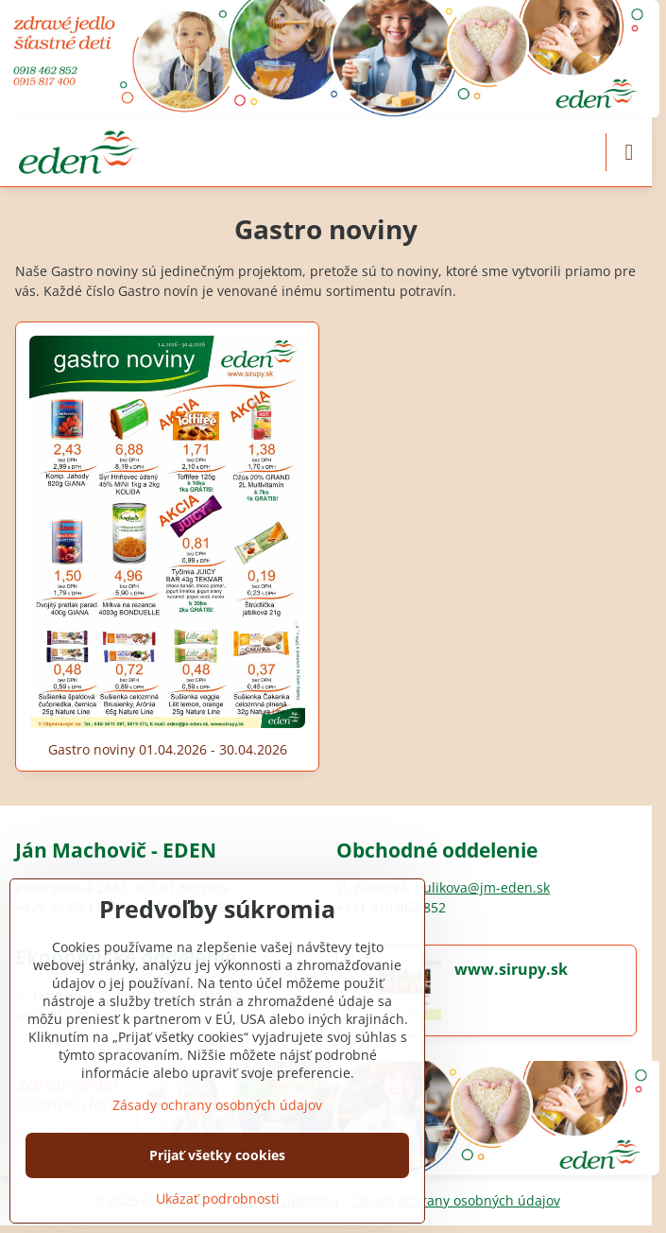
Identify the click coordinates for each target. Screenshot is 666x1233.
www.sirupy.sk (511, 969)
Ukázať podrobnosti (218, 1198)
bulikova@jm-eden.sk (482, 887)
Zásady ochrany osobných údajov (455, 1200)
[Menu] (629, 152)
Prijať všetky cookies (217, 1155)
